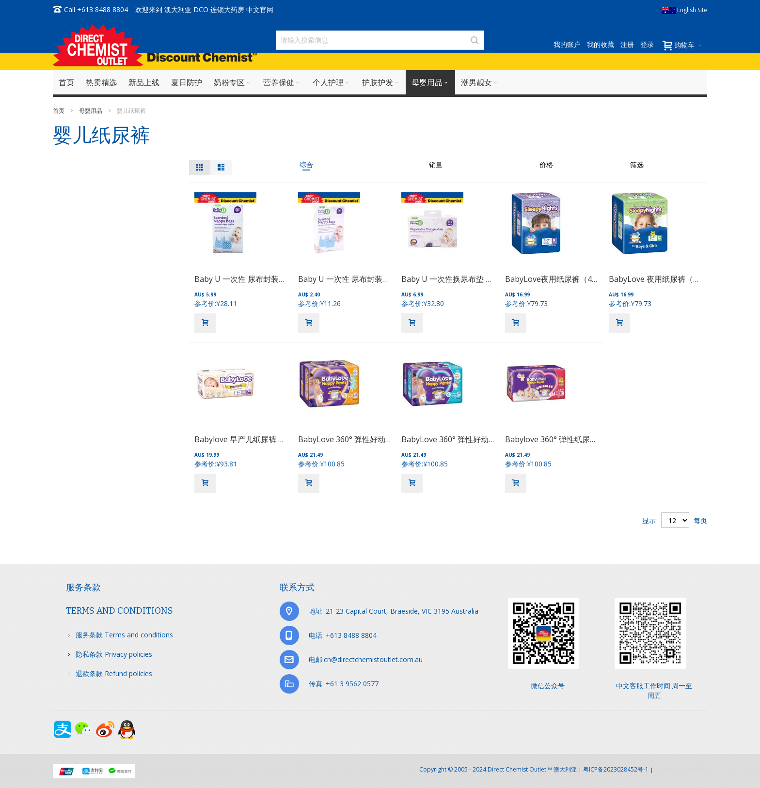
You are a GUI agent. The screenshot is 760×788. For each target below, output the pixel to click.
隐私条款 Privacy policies (114, 654)
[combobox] (380, 40)
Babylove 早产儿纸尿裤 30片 (244, 439)
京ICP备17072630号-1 (681, 769)
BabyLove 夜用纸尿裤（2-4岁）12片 (673, 279)
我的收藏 (600, 44)
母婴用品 (91, 111)
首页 (59, 111)
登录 (647, 44)
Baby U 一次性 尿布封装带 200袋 (251, 279)
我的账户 (567, 44)
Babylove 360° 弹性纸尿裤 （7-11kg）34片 (581, 439)
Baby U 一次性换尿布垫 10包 (451, 279)
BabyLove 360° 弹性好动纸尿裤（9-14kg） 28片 (486, 439)
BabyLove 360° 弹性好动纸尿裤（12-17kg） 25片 (385, 439)
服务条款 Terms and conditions (124, 634)
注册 (627, 44)
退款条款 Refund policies (114, 673)
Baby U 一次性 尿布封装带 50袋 (353, 279)
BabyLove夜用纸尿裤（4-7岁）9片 (566, 279)
